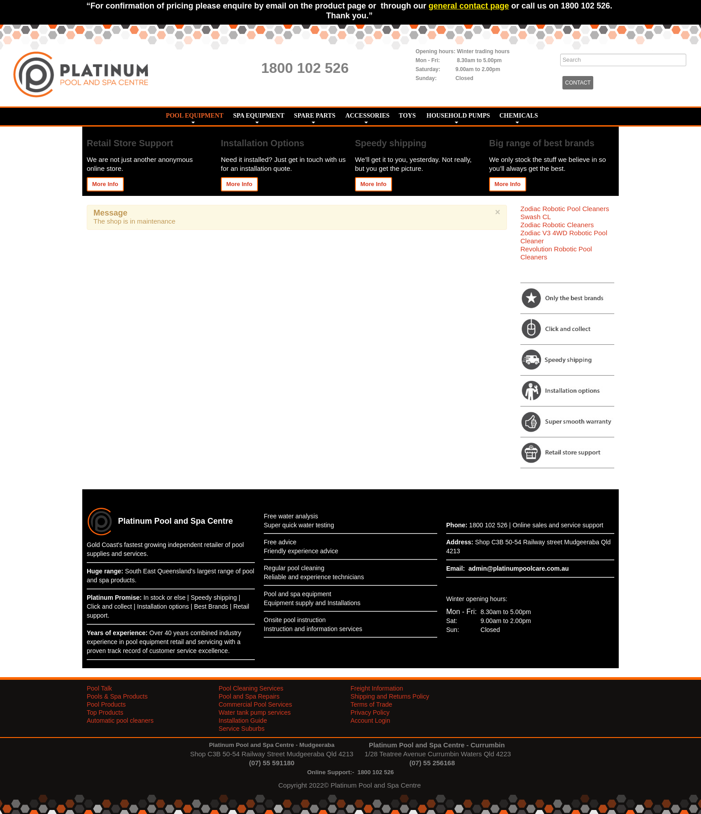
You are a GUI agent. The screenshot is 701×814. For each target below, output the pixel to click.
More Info (105, 184)
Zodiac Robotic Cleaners (557, 225)
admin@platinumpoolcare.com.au (519, 568)
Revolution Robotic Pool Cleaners (556, 253)
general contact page (468, 5)
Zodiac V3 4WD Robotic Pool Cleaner (563, 237)
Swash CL (535, 216)
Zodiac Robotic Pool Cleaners (564, 208)
